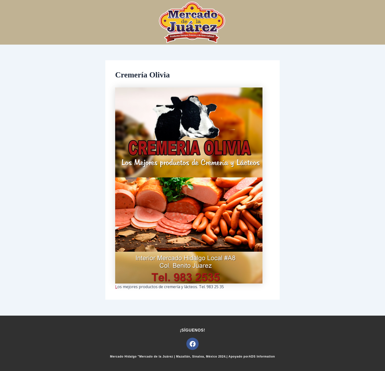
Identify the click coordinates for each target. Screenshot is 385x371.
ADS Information (262, 356)
